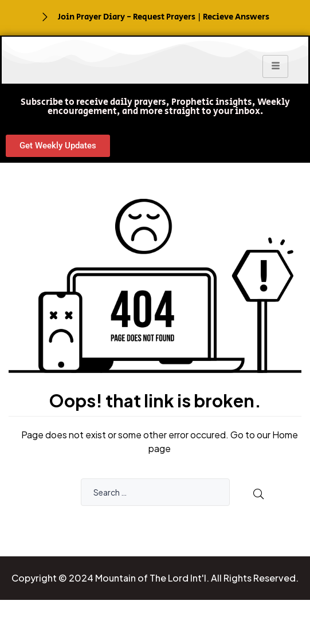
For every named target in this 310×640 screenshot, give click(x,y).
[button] (155, 107)
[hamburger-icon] (275, 66)
